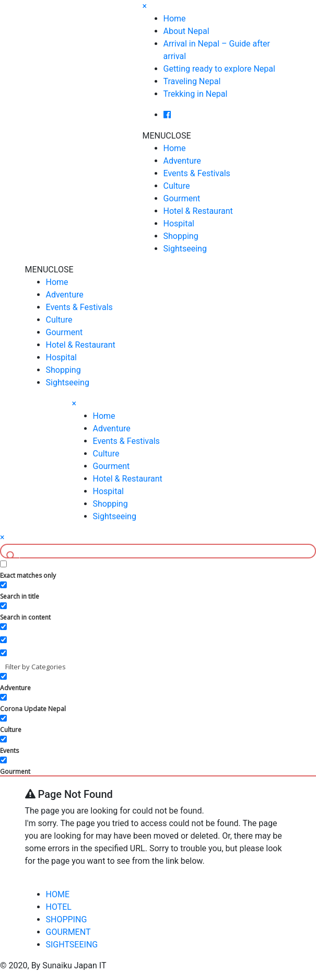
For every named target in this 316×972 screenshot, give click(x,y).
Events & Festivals (196, 173)
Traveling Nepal (192, 81)
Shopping (180, 236)
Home (174, 19)
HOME (57, 894)
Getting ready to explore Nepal (219, 69)
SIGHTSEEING (72, 945)
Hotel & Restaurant (198, 211)
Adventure (182, 161)
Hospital (179, 223)
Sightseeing (185, 249)
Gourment (182, 198)
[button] (167, 136)
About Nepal (186, 31)
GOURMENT (68, 932)
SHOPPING (66, 919)
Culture (176, 186)
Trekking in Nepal (195, 94)
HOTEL (59, 907)
